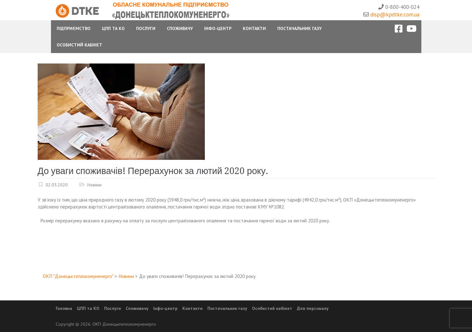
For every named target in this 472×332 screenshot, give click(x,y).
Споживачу (180, 28)
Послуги (145, 28)
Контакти (254, 28)
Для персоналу (313, 308)
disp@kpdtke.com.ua (394, 14)
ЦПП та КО (113, 28)
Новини (94, 185)
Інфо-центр (217, 28)
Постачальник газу (299, 28)
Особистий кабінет (272, 308)
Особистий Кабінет (79, 45)
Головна (64, 308)
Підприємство (74, 28)
